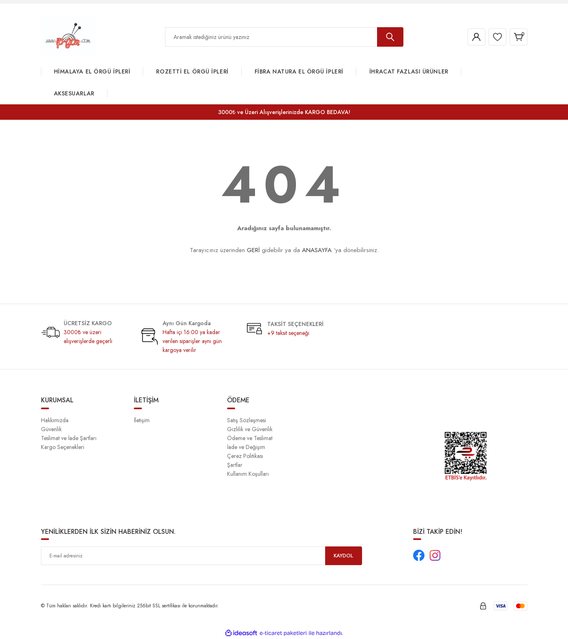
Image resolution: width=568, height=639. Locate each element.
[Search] (284, 37)
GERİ (253, 250)
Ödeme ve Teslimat (249, 438)
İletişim (142, 420)
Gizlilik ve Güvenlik (249, 429)
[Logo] (68, 36)
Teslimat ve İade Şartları (68, 438)
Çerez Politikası (245, 456)
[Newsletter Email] (201, 555)
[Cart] (516, 37)
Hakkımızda (55, 420)
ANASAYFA (317, 250)
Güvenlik (51, 429)
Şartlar (234, 465)
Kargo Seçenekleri (62, 447)
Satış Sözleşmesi (246, 420)
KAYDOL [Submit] (343, 556)
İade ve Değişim (246, 447)
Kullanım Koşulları (248, 474)
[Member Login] (468, 37)
